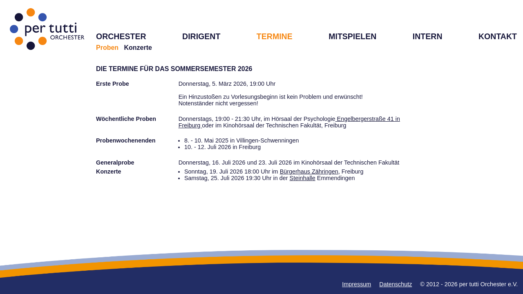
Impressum (356, 284)
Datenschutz (395, 284)
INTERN (428, 36)
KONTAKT (497, 36)
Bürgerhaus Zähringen (309, 171)
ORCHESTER (121, 36)
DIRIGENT (201, 36)
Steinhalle (302, 178)
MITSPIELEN (352, 36)
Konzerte (138, 47)
